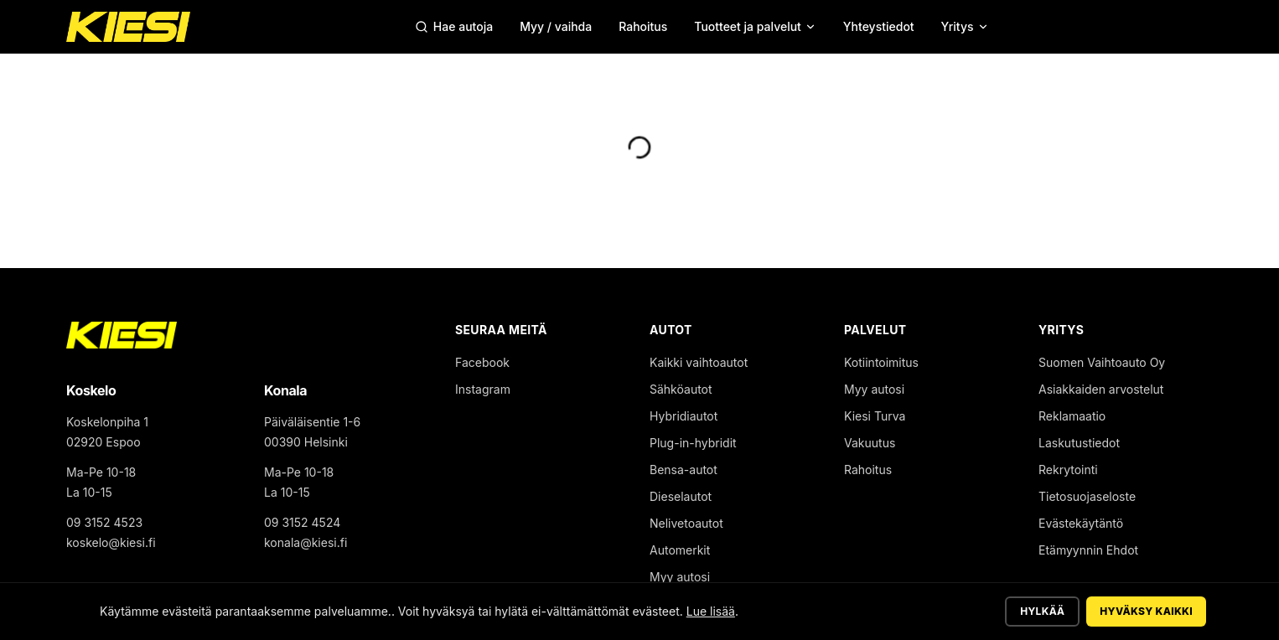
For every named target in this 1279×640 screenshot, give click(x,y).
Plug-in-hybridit (693, 443)
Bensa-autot (683, 469)
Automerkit (680, 550)
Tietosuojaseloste (1087, 496)
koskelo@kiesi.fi (111, 542)
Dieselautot (681, 496)
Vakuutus (869, 443)
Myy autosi (680, 577)
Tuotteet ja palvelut (755, 26)
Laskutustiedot (1079, 443)
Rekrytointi (1068, 469)
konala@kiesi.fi (305, 542)
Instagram (482, 389)
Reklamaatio (1072, 416)
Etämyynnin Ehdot (1088, 550)
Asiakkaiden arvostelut (1100, 389)
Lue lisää (710, 611)
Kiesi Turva (874, 416)
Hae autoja (454, 26)
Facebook (482, 362)
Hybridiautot (683, 416)
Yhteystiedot (878, 26)
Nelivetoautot (686, 523)
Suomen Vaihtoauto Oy (1101, 362)
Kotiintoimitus (881, 362)
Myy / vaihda (556, 26)
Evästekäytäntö (1080, 523)
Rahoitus (643, 26)
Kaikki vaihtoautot (699, 362)
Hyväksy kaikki (1146, 611)
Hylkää (1042, 611)
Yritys (965, 26)
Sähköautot (681, 389)
